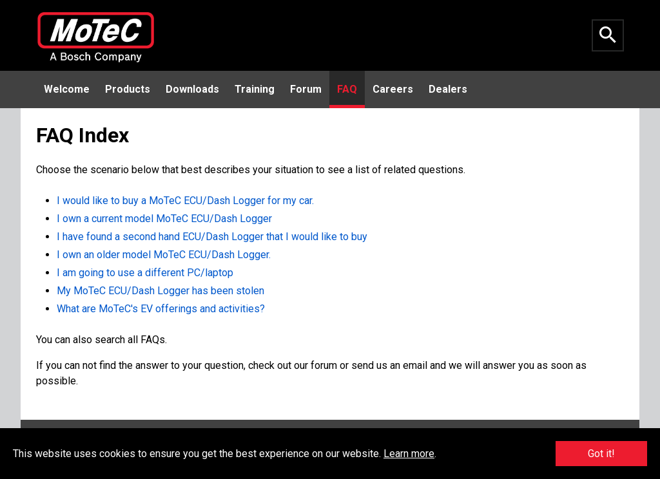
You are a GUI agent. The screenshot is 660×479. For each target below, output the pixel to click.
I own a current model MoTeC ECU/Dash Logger (164, 218)
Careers (393, 89)
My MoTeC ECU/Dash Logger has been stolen (160, 291)
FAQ (347, 89)
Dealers (448, 89)
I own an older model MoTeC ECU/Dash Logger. (164, 255)
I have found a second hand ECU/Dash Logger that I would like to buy (212, 236)
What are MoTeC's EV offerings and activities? (161, 309)
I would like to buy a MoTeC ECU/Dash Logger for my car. (185, 200)
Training (255, 89)
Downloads (192, 89)
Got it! (601, 453)
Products (127, 89)
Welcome (67, 89)
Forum (306, 89)
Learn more (408, 453)
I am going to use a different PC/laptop (145, 273)
